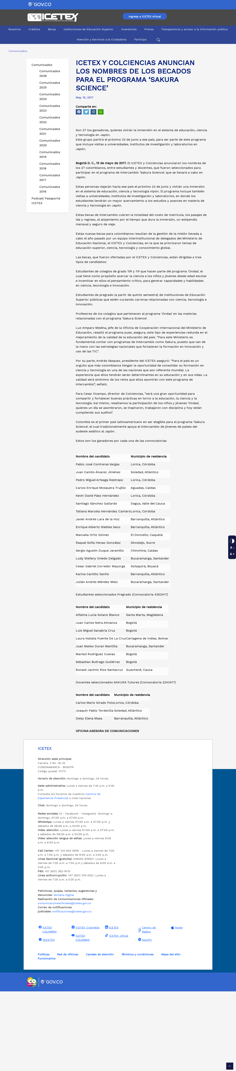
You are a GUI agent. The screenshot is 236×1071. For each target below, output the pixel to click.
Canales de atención (100, 1034)
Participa (140, 39)
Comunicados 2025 (49, 85)
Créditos (34, 29)
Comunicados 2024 (49, 96)
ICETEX (111, 1007)
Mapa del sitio (170, 1034)
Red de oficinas (67, 1034)
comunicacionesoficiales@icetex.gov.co (64, 982)
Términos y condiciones (137, 1034)
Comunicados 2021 (49, 131)
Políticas (43, 1034)
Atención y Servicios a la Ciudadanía (101, 39)
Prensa (149, 29)
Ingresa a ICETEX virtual (145, 16)
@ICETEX (46, 1019)
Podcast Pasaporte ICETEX (46, 200)
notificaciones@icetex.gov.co (72, 991)
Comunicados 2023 (49, 108)
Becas (52, 29)
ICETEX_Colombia (85, 1007)
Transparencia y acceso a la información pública (194, 29)
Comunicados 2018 (49, 166)
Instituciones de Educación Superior (88, 29)
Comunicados (42, 65)
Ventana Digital (63, 974)
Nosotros (14, 29)
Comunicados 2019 (49, 154)
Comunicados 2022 (49, 119)
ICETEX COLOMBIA (47, 1009)
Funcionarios (46, 1038)
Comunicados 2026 (49, 73)
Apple (176, 1007)
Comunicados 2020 (49, 143)
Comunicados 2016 (49, 189)
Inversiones (129, 29)
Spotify (144, 1019)
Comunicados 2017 (49, 177)
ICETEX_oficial (116, 1015)
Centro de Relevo (146, 1009)
